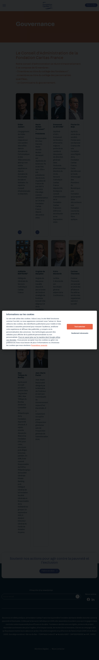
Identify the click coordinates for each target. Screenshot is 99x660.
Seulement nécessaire (79, 333)
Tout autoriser (79, 327)
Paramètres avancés (39, 345)
